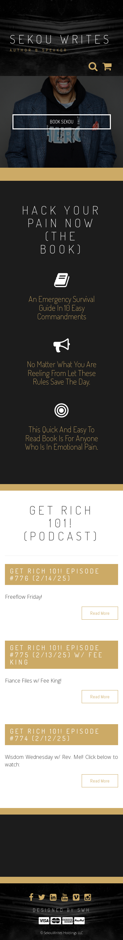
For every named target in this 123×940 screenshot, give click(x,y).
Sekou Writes (61, 39)
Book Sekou (61, 121)
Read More (100, 613)
